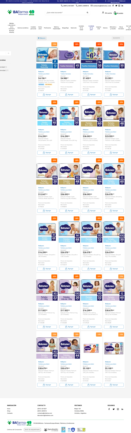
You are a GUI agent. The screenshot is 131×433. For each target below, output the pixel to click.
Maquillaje (65, 28)
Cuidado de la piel (91, 27)
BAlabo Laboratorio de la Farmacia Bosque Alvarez (11, 28)
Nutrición (74, 28)
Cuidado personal (33, 28)
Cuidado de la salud (81, 27)
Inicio (8, 408)
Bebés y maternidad (56, 28)
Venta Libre (40, 28)
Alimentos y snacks (113, 28)
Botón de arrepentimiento (32, 429)
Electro (105, 28)
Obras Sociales (121, 28)
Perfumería (47, 28)
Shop (8, 411)
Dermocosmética (23, 28)
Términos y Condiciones (67, 423)
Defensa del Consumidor (14, 429)
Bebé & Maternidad (16, 67)
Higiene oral (98, 28)
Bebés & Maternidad (17, 70)
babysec (42, 38)
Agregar (47, 94)
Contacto (10, 413)
